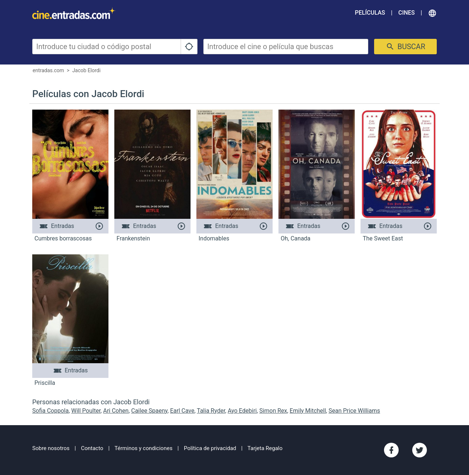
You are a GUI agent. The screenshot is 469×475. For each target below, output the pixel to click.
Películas (370, 12)
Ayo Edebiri (242, 410)
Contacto (92, 448)
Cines (406, 12)
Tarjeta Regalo (264, 448)
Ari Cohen (115, 410)
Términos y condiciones (144, 448)
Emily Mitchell (308, 410)
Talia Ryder (211, 410)
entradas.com (48, 70)
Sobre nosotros (51, 448)
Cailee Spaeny (149, 410)
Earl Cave (182, 410)
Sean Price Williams (354, 410)
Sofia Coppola (50, 410)
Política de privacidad (210, 448)
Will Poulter (86, 410)
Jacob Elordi (86, 70)
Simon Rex (273, 410)
